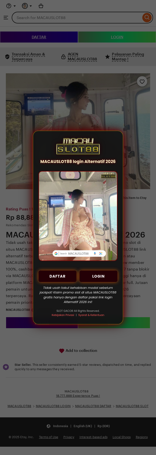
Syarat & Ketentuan (91, 315)
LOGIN (98, 276)
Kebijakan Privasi (63, 315)
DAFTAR (57, 276)
